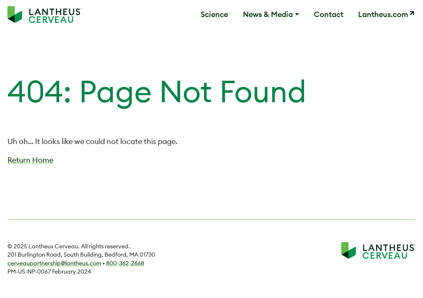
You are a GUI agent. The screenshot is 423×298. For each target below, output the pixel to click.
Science (214, 14)
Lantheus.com (383, 14)
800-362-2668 (125, 263)
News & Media (268, 14)
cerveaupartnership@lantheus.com (54, 263)
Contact (328, 14)
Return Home (30, 160)
